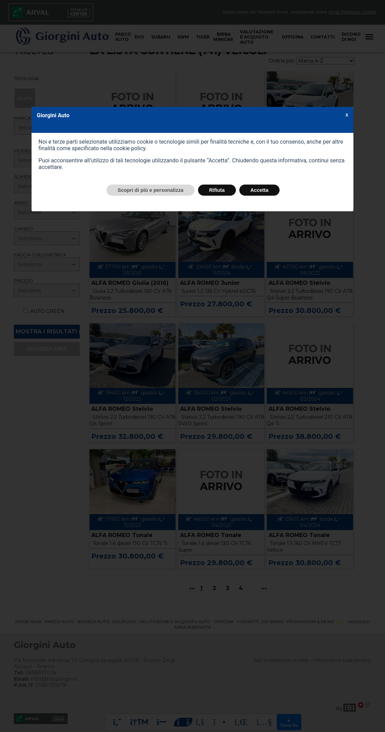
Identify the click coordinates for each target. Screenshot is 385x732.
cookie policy (129, 148)
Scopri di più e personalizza (150, 190)
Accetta (259, 190)
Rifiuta (217, 190)
